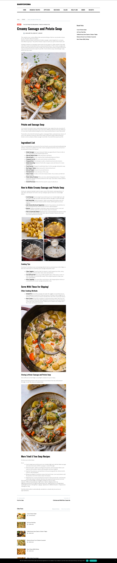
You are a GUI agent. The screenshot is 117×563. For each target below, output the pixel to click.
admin (19, 33)
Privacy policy (93, 560)
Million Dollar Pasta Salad (60, 531)
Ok (87, 560)
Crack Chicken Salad (31, 513)
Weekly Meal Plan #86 (32, 540)
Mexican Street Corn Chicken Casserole (61, 523)
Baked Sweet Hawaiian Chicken (61, 540)
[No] (115, 560)
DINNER (23, 19)
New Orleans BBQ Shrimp (33, 531)
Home (18, 19)
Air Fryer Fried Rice (58, 513)
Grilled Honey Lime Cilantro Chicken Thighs (33, 523)
